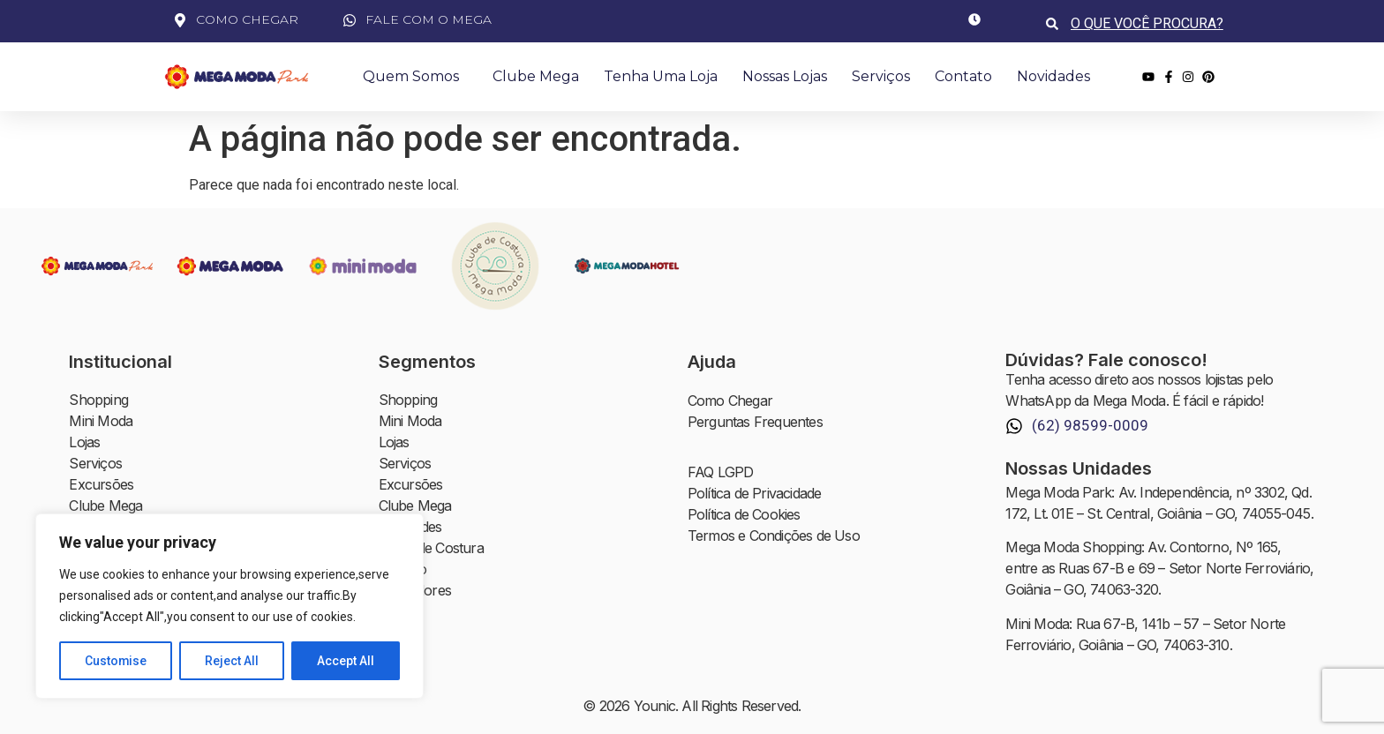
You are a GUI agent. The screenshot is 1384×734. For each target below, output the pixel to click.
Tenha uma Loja (661, 76)
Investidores (415, 591)
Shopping (98, 400)
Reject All (233, 661)
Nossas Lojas (784, 76)
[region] (229, 606)
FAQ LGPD (721, 473)
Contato (963, 76)
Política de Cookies (744, 515)
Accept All (345, 661)
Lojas (84, 443)
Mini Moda (100, 422)
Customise (116, 661)
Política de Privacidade (755, 494)
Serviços (881, 76)
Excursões (101, 485)
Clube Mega (536, 76)
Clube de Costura (431, 549)
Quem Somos (415, 77)
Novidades (1053, 76)
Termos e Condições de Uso (774, 536)
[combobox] (1149, 23)
